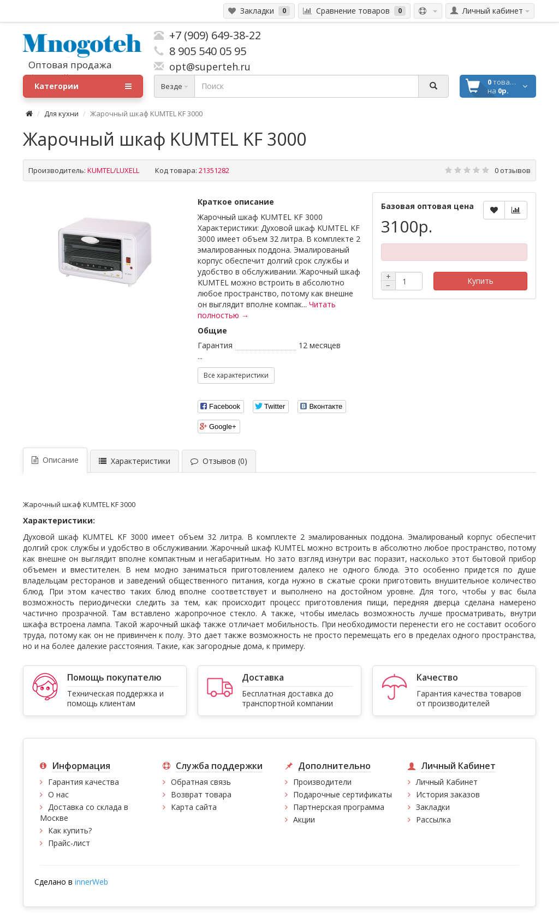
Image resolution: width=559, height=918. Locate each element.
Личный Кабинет (447, 782)
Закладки (433, 807)
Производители (322, 782)
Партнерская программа (338, 807)
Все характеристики (236, 375)
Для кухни (61, 113)
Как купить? (70, 830)
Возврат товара (201, 794)
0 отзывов (513, 170)
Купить (480, 281)
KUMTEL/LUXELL (113, 170)
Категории (83, 86)
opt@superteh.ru (207, 66)
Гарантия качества (83, 782)
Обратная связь (201, 782)
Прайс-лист (69, 843)
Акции (304, 819)
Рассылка (433, 819)
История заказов (448, 794)
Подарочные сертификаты (342, 794)
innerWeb (91, 882)
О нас (58, 794)
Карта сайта (194, 807)
